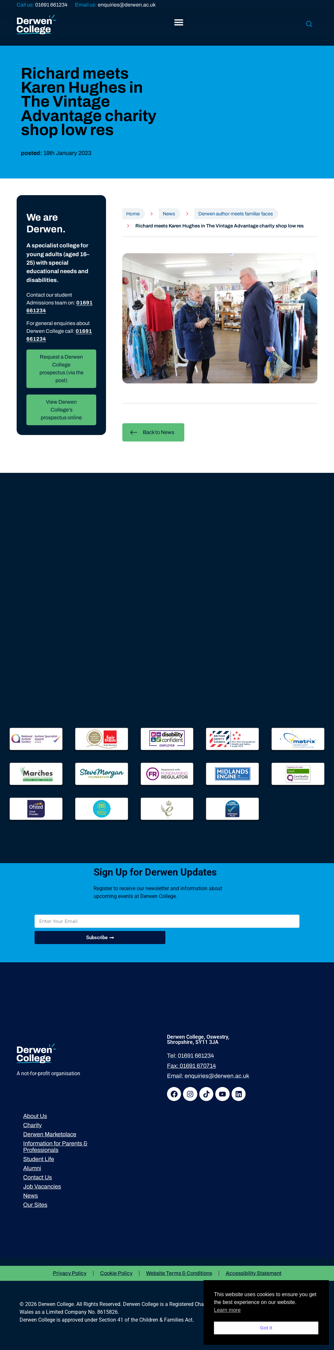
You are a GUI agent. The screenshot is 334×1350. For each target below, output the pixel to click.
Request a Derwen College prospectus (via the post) (61, 368)
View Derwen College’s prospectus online (61, 409)
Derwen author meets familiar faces (235, 213)
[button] (178, 22)
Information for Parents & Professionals (55, 1147)
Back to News (152, 432)
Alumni (32, 1168)
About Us (35, 1116)
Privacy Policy (69, 1273)
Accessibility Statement (253, 1273)
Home (133, 213)
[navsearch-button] (309, 24)
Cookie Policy (116, 1273)
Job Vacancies (42, 1187)
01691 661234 (51, 5)
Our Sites (35, 1205)
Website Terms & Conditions (179, 1273)
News (169, 213)
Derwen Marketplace (49, 1134)
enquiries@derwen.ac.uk (127, 5)
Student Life (38, 1159)
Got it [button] (266, 1327)
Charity (32, 1125)
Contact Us (37, 1177)
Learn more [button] (227, 1310)
